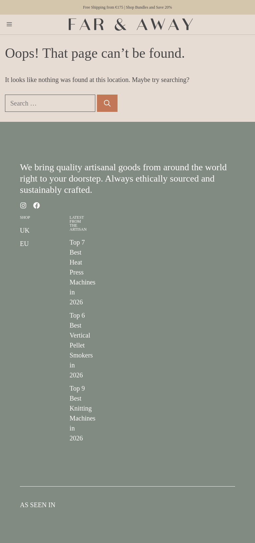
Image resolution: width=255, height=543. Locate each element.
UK (25, 230)
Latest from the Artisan (78, 223)
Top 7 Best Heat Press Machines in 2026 (83, 272)
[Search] (107, 103)
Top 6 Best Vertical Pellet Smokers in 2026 (81, 345)
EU (24, 243)
